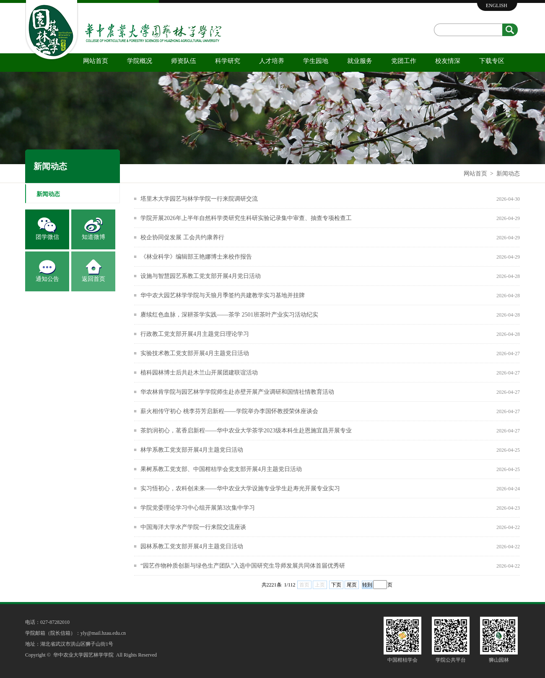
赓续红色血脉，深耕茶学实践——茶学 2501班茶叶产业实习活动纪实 (229, 315)
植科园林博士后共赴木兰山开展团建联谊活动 (199, 372)
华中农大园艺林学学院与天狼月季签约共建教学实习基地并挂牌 (222, 295)
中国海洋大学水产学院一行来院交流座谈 (193, 527)
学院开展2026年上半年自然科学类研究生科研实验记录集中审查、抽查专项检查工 (246, 218)
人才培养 (271, 61)
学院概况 (139, 61)
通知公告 (47, 279)
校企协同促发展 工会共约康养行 (182, 237)
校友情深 (447, 61)
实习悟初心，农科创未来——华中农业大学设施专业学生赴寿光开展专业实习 (240, 488)
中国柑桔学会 (402, 660)
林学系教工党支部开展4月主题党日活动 (191, 450)
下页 (336, 585)
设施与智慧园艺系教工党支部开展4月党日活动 (200, 276)
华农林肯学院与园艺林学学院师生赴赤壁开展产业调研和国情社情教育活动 (237, 392)
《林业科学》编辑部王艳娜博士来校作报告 (196, 257)
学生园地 (315, 61)
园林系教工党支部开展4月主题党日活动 (191, 546)
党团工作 (403, 61)
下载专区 (491, 61)
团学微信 (47, 237)
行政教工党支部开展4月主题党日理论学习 (194, 334)
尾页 (352, 585)
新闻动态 (508, 173)
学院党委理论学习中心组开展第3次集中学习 (197, 508)
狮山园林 (499, 660)
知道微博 (93, 237)
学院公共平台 (451, 660)
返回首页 (93, 279)
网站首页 (95, 61)
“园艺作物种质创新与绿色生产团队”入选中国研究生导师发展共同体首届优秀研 (242, 566)
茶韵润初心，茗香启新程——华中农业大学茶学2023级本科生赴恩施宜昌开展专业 (246, 430)
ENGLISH (496, 5)
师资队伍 (183, 61)
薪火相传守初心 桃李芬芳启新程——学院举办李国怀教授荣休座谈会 (229, 411)
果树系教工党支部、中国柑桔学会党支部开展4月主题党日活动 (221, 469)
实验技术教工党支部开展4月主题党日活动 (194, 353)
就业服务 (359, 61)
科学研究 (227, 61)
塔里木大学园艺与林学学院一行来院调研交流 (199, 199)
